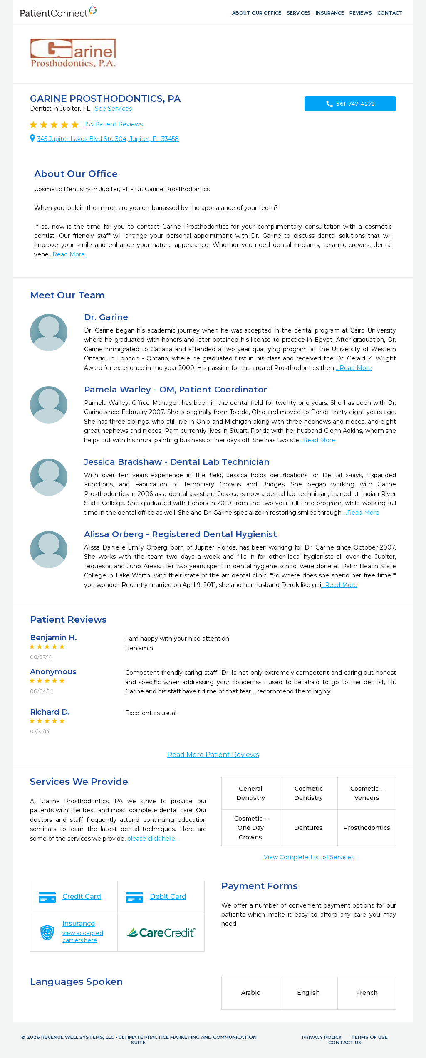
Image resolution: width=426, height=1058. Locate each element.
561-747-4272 (350, 104)
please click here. (151, 838)
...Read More (67, 254)
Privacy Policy (322, 1037)
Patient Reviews (113, 124)
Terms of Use (369, 1037)
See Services (113, 108)
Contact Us (345, 1043)
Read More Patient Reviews (213, 755)
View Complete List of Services (309, 857)
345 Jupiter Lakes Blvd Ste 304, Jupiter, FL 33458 (108, 139)
